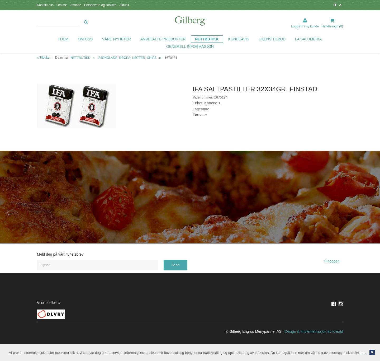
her (362, 353)
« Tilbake (43, 57)
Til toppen (333, 261)
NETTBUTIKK (80, 58)
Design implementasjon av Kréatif (313, 331)
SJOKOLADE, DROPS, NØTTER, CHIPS (127, 58)
